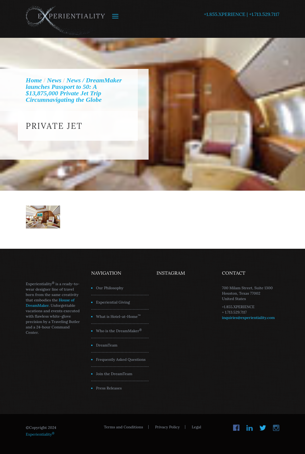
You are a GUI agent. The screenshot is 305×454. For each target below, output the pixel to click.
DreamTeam (106, 345)
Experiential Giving (113, 302)
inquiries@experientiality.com (248, 317)
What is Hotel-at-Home (118, 316)
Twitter (262, 428)
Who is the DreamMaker (119, 330)
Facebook (236, 428)
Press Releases (109, 388)
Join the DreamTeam (114, 373)
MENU (115, 16)
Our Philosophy (110, 287)
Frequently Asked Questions (121, 359)
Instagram (276, 428)
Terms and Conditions (123, 427)
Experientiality (65, 19)
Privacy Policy (167, 427)
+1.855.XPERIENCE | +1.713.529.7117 (241, 14)
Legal (196, 427)
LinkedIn (249, 428)
